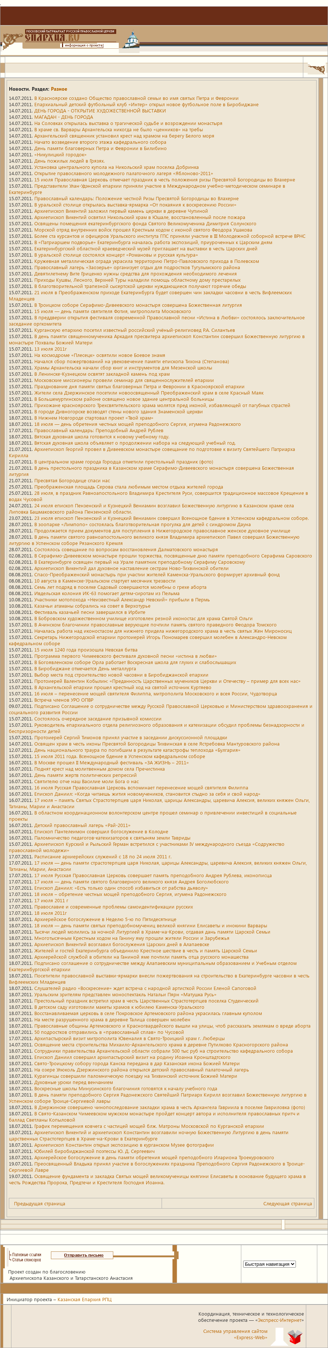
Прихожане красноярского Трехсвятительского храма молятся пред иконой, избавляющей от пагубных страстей (162, 405)
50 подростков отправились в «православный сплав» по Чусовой (109, 1032)
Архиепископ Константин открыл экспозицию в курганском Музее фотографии (124, 1145)
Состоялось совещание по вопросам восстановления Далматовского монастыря (126, 549)
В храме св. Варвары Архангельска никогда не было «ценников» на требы (118, 129)
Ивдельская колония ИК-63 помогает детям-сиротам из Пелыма (107, 593)
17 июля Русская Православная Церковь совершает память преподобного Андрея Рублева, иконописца (153, 875)
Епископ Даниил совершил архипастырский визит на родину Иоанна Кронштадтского (132, 1057)
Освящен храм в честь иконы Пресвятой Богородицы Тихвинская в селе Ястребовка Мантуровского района (157, 743)
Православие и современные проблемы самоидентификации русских (113, 906)
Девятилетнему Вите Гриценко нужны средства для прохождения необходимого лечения (135, 273)
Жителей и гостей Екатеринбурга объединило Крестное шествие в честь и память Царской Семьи (145, 950)
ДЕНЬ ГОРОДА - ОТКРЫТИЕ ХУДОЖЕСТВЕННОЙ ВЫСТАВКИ (100, 110)
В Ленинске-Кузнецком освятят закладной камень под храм (102, 374)
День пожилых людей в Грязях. (69, 160)
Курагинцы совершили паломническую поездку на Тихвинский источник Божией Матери (135, 1076)
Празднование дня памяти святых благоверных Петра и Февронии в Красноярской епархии (139, 386)
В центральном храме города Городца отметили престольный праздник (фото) (123, 461)
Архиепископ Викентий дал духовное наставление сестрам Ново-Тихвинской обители (131, 568)
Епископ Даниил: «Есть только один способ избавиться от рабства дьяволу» (121, 888)
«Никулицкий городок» (60, 154)
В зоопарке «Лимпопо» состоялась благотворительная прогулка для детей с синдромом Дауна (142, 524)
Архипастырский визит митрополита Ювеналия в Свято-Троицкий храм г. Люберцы (129, 1038)
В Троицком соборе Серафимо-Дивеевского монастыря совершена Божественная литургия (138, 305)
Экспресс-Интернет (279, 1320)
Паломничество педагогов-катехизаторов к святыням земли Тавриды (112, 837)
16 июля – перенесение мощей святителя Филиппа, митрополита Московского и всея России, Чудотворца (155, 693)
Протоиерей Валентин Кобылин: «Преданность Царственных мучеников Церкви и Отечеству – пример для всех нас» (167, 681)
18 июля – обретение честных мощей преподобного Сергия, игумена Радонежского (130, 894)
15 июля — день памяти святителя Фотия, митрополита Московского (112, 311)
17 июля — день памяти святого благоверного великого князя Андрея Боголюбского (131, 881)
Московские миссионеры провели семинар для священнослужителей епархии (124, 380)
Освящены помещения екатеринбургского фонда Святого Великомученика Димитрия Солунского (145, 223)
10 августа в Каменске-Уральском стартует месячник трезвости (105, 580)
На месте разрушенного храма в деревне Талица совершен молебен (112, 1019)
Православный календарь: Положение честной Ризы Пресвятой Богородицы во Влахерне (136, 198)
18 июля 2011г (50, 913)
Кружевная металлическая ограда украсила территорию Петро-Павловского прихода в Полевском (146, 261)
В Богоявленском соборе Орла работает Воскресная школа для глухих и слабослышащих (135, 662)
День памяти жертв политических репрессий (85, 775)
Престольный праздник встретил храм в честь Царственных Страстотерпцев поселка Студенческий (146, 1000)
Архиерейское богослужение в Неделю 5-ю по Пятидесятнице (105, 919)
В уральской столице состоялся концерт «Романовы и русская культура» (116, 254)
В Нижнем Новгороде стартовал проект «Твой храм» (93, 417)
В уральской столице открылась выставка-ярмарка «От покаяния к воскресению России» (135, 204)
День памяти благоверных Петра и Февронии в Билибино (100, 148)
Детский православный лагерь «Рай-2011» (82, 825)
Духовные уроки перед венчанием (73, 1082)
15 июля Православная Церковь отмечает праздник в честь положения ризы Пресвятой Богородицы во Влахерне (164, 179)
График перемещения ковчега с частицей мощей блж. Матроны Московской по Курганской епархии (149, 1126)
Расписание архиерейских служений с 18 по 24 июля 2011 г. (103, 856)
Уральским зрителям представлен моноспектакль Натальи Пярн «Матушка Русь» (125, 994)
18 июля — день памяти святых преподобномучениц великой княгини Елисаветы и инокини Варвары (150, 925)
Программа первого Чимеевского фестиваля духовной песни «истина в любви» (125, 656)
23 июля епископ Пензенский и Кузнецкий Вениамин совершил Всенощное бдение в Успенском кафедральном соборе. (171, 518)
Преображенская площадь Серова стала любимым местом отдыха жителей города (128, 486)
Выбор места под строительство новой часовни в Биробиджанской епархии (121, 674)
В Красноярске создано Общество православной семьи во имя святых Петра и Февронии (136, 98)
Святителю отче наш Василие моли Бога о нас (86, 781)
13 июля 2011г (50, 348)
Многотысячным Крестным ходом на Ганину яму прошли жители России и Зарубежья (131, 938)
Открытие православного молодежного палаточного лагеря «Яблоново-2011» (123, 173)
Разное (59, 89)
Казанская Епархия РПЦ (85, 1299)
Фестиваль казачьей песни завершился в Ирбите (89, 612)
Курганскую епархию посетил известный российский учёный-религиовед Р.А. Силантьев (134, 330)
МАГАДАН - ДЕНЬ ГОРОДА (63, 117)
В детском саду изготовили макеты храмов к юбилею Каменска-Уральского (119, 1007)
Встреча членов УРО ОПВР (63, 699)
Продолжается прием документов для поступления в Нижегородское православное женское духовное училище (162, 530)
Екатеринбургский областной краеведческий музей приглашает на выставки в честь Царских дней (146, 248)
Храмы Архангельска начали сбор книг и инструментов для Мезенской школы (123, 367)
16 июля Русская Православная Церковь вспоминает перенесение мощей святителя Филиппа (141, 787)
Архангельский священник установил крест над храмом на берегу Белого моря (124, 135)
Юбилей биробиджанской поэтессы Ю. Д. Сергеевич (94, 1151)
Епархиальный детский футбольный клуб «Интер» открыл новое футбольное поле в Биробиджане (146, 104)
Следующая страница (287, 1203)
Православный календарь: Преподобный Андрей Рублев (98, 430)
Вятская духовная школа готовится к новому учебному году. (101, 436)
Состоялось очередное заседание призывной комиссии (98, 718)
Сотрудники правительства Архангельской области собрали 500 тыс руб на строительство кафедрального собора (163, 1051)
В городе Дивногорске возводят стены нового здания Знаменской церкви (118, 411)
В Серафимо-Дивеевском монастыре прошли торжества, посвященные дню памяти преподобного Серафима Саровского (173, 555)
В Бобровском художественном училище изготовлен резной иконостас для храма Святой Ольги (143, 618)
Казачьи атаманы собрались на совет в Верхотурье (92, 605)
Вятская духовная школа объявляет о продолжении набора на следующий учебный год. (135, 443)
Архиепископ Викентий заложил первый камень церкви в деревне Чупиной (121, 211)
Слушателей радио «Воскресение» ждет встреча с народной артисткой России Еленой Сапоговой (145, 988)
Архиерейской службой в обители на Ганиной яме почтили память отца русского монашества (141, 956)
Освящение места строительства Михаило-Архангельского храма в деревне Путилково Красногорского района (161, 1044)
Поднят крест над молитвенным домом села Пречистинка (99, 768)
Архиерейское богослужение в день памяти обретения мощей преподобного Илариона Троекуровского (154, 1157)
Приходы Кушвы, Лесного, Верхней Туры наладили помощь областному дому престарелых (137, 280)
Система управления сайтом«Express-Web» (235, 1334)
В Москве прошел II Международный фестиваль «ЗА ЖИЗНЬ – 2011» (111, 762)
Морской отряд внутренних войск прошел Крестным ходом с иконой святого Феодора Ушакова (143, 229)
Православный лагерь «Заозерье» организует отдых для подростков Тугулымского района (137, 267)
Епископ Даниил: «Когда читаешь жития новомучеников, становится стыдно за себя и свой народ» (147, 794)
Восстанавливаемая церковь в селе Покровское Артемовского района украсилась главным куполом (148, 1013)
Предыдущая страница (39, 1203)
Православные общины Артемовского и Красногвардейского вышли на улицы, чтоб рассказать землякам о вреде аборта (172, 1025)
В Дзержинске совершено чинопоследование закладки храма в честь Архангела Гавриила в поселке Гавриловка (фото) (169, 1107)
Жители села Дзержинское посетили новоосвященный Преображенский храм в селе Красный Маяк (148, 392)
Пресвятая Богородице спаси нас (72, 480)
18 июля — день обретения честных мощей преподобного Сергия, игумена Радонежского (137, 424)
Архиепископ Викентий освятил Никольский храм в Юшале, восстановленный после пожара (139, 217)
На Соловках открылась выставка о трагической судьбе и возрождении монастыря (128, 123)
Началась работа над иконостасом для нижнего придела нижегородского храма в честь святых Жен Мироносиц (163, 631)
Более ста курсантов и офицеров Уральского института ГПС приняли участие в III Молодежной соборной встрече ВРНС (169, 236)
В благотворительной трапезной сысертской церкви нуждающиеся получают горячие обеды (140, 286)
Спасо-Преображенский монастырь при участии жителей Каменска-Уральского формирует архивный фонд (157, 574)
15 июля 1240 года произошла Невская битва (86, 649)
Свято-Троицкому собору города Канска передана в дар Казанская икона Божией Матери (137, 1063)
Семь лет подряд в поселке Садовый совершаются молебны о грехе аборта (120, 587)
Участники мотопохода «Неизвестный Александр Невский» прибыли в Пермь (122, 599)
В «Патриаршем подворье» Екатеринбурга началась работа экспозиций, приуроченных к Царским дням (153, 242)
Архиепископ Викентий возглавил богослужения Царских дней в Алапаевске (121, 944)
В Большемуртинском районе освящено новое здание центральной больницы (124, 399)
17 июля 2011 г (51, 900)
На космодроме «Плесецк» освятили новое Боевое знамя (99, 355)
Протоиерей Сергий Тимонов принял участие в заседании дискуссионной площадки (130, 737)
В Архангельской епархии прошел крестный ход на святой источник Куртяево (122, 687)
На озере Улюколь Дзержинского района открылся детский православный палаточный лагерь (141, 1069)
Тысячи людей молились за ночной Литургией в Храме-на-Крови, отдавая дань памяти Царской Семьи (152, 931)
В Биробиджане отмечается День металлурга (85, 668)
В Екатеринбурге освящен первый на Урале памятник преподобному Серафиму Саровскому (139, 562)
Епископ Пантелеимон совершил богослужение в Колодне (101, 831)
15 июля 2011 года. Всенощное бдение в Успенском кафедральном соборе (119, 756)
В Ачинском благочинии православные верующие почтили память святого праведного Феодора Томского (155, 624)
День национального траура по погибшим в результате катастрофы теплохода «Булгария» (137, 750)
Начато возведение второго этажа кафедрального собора (100, 142)
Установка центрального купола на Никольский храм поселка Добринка (116, 167)
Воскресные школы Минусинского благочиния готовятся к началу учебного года (125, 1088)
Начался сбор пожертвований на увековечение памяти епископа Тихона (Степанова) (131, 361)
